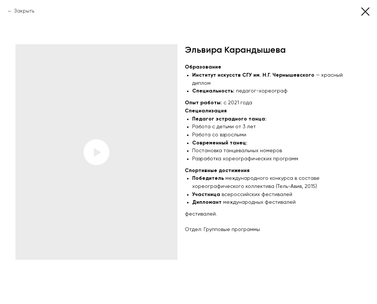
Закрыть (24, 11)
